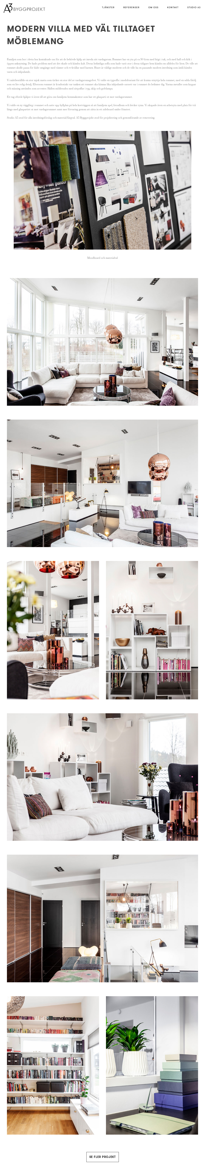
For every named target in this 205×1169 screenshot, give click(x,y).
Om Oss (153, 7)
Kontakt (172, 7)
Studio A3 (194, 7)
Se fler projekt (102, 1157)
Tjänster (108, 7)
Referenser (131, 7)
